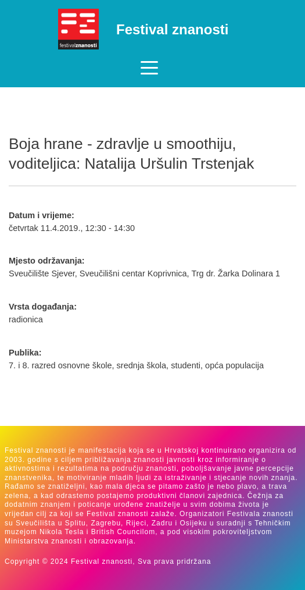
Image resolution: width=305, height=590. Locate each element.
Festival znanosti (172, 29)
